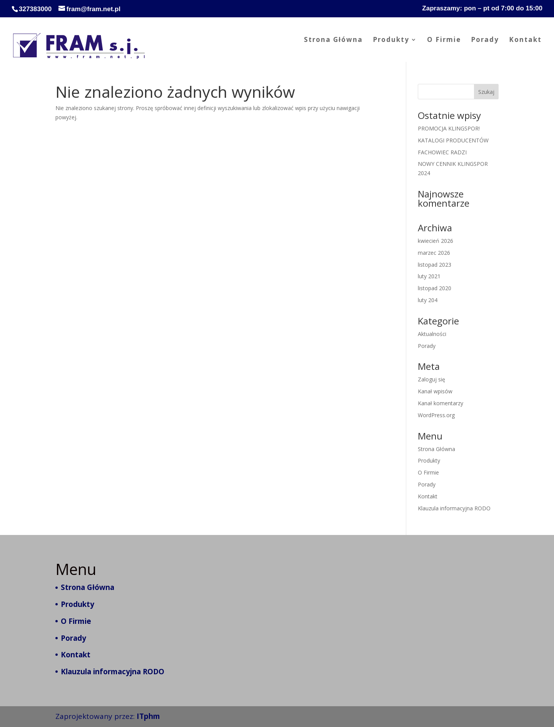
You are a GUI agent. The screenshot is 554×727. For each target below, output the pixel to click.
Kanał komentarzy (440, 403)
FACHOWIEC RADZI (442, 152)
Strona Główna (333, 40)
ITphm (148, 716)
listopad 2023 (434, 264)
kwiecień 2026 (435, 240)
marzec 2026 (434, 252)
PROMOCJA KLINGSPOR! (449, 128)
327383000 (35, 9)
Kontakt (525, 40)
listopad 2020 (434, 288)
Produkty (391, 40)
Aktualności (432, 334)
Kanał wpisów (435, 391)
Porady (485, 40)
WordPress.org (436, 415)
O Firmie (444, 40)
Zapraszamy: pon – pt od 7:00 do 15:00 (482, 8)
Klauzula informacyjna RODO (454, 508)
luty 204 (427, 300)
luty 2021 (429, 276)
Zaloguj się (431, 379)
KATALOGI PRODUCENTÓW (453, 140)
